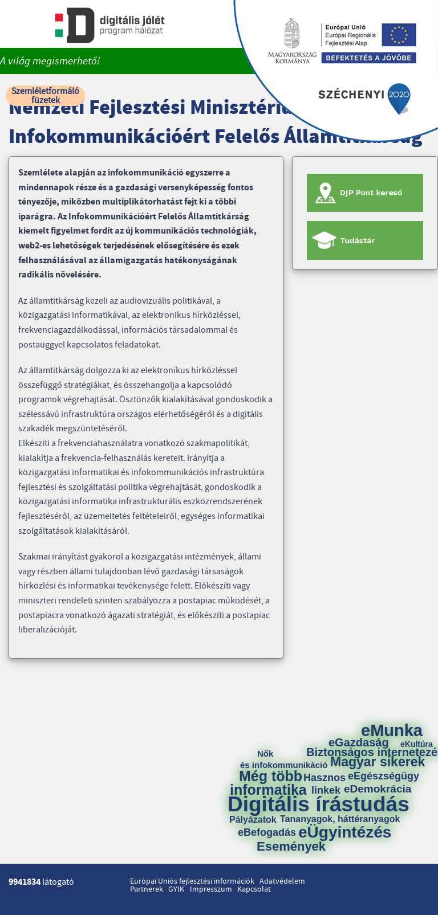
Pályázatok (253, 819)
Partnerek (146, 889)
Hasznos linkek (328, 784)
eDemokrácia (377, 788)
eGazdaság (358, 742)
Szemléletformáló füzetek (45, 95)
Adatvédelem (282, 881)
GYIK (176, 889)
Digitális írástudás (318, 804)
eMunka (392, 730)
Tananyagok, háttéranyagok (340, 819)
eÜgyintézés (344, 832)
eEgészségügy (383, 776)
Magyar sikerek (377, 762)
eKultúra (416, 744)
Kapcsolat (254, 889)
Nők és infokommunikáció (283, 759)
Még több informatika (268, 782)
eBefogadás (267, 832)
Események (291, 846)
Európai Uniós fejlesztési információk (192, 881)
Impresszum (211, 889)
